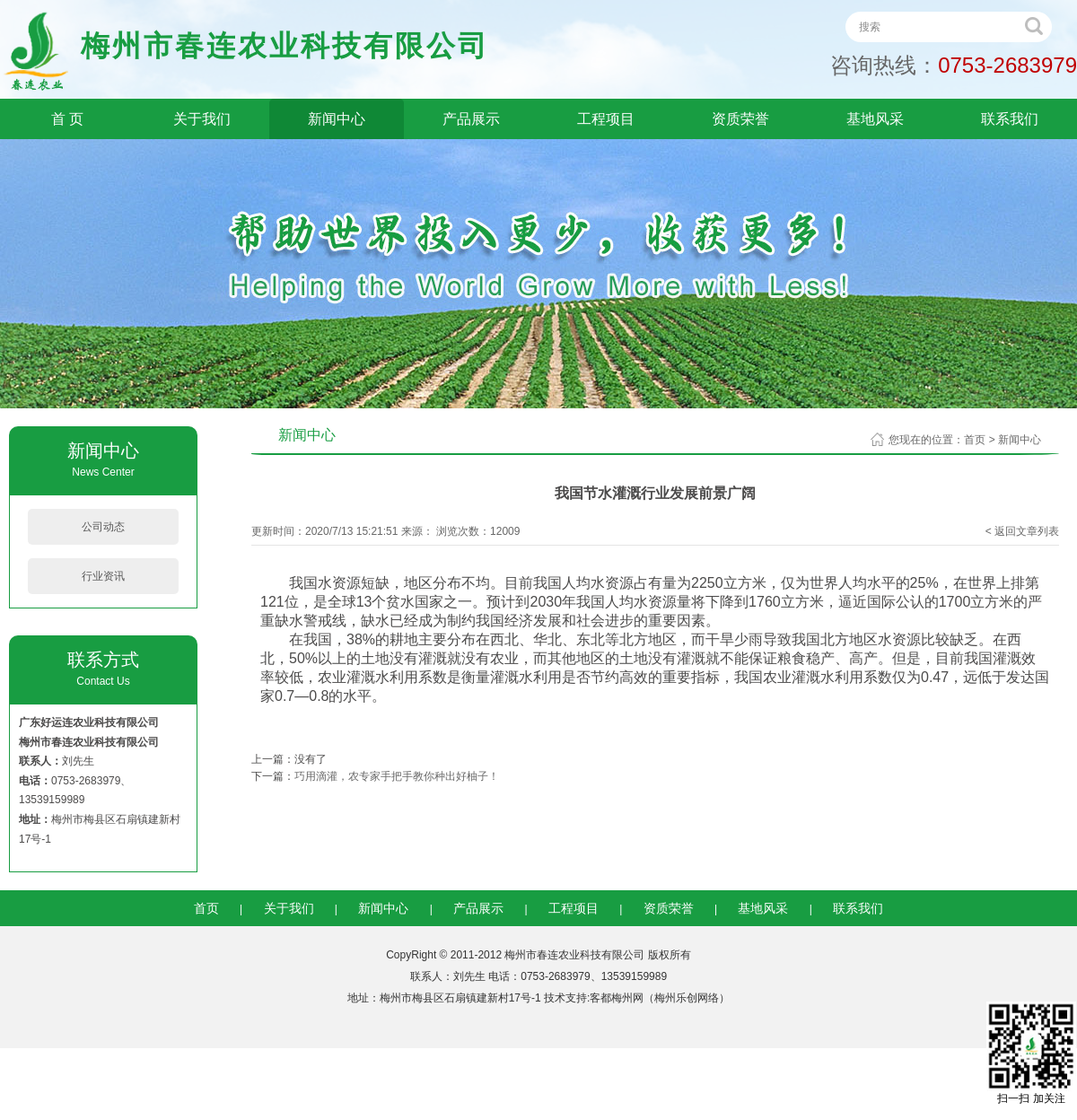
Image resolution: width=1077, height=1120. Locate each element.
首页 (974, 439)
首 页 (67, 119)
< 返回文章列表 (1022, 531)
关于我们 (202, 119)
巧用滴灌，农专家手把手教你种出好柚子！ (396, 776)
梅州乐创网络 (686, 998)
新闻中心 (336, 119)
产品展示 (471, 119)
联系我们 (1009, 119)
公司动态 (103, 527)
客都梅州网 (617, 998)
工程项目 (606, 119)
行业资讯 (103, 576)
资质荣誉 (740, 119)
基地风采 (875, 119)
